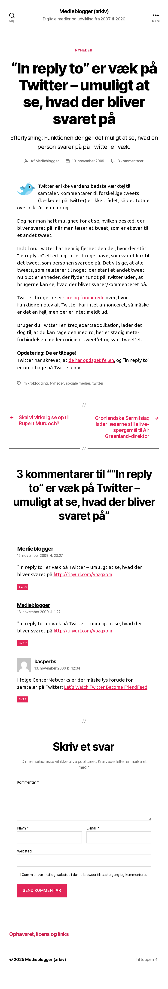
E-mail (93, 845)
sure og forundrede (85, 298)
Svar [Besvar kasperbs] (23, 716)
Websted (24, 867)
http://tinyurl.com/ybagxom (85, 583)
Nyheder (84, 51)
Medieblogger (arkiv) (84, 11)
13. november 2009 (88, 161)
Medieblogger (46, 161)
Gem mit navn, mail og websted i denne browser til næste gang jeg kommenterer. (84, 891)
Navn (23, 845)
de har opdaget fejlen (93, 361)
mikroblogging (36, 384)
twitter (98, 384)
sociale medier (78, 384)
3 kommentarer (132, 161)
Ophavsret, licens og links (42, 950)
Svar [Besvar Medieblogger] (23, 596)
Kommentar (28, 799)
